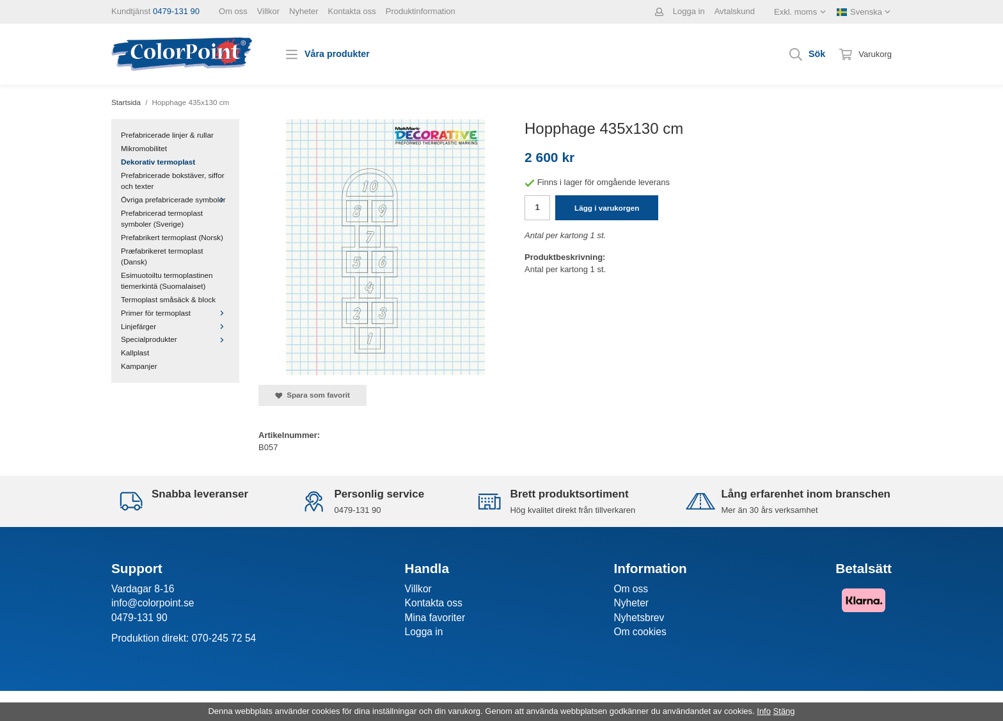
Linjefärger (175, 326)
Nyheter (304, 11)
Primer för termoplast (175, 313)
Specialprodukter (175, 339)
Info (764, 711)
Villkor (268, 11)
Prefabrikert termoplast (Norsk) (172, 237)
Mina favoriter (435, 617)
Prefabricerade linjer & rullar (167, 135)
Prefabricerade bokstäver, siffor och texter (173, 180)
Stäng (784, 711)
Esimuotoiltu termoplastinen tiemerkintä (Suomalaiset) (167, 280)
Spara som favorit (312, 395)
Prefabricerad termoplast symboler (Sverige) (162, 218)
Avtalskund (735, 11)
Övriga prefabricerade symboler (175, 199)
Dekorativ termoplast (158, 162)
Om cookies (639, 631)
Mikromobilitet (144, 148)
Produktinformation (420, 11)
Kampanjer (139, 366)
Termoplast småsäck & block (168, 299)
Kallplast (135, 352)
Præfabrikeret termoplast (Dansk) (162, 256)
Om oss (233, 11)
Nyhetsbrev (638, 617)
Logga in (689, 11)
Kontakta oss (352, 11)
